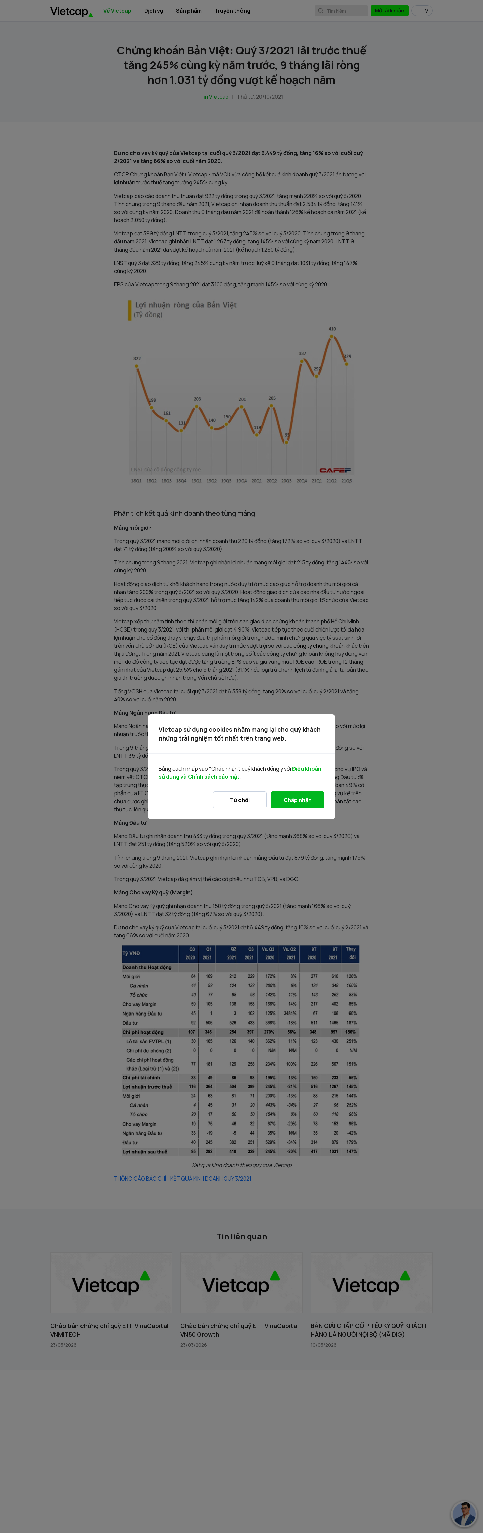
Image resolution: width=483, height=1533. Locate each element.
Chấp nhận (298, 800)
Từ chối (240, 800)
